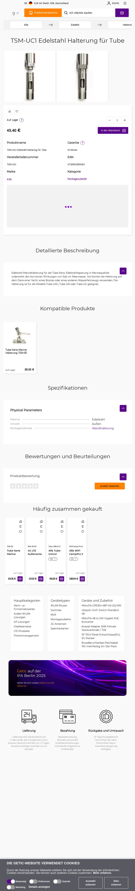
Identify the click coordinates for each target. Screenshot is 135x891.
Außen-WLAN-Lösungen (22, 615)
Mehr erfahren (102, 872)
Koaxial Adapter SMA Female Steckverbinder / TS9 (99, 628)
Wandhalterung (103, 428)
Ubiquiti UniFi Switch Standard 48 (100, 611)
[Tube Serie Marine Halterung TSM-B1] (15, 536)
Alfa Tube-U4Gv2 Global (54, 554)
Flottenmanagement (26, 635)
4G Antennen (58, 623)
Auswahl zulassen (91, 883)
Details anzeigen (39, 886)
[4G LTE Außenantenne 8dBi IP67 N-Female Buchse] (35, 536)
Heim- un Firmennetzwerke (24, 607)
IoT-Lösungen (22, 621)
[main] (15, 13)
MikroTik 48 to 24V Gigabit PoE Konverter (100, 620)
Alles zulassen (116, 883)
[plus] (124, 120)
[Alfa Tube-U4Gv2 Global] (56, 536)
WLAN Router (59, 605)
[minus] (109, 120)
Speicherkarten (60, 628)
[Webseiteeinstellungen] (46, 3)
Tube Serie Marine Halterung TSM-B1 (16, 351)
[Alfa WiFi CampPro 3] (77, 536)
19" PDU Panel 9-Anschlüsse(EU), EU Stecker (101, 636)
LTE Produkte (22, 631)
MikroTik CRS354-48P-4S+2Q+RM (101, 605)
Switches (56, 610)
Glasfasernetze (22, 626)
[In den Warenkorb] (20, 578)
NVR (53, 614)
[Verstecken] (123, 271)
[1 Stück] (117, 120)
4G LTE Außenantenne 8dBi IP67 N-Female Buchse (35, 556)
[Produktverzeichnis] (43, 13)
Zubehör (75, 24)
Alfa (26, 24)
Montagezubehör (77, 179)
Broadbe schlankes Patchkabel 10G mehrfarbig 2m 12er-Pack (100, 644)
